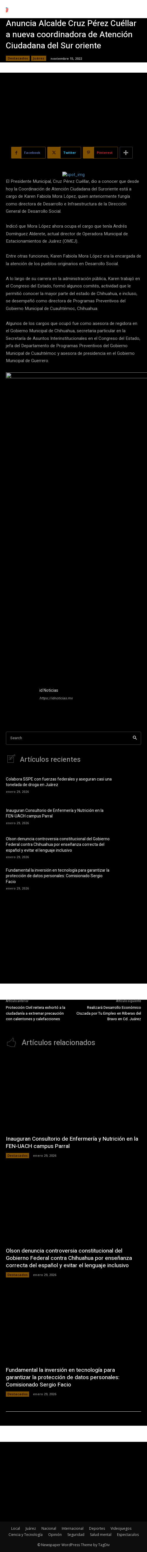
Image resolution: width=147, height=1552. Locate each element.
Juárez (38, 58)
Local (15, 1528)
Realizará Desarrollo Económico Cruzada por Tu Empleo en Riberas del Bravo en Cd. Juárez (108, 1013)
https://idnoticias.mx (56, 698)
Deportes (97, 1528)
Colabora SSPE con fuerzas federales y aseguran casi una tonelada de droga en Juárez (59, 782)
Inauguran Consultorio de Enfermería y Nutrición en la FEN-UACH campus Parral (54, 813)
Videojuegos (121, 1528)
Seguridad (75, 1534)
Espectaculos (128, 1534)
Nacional (48, 1528)
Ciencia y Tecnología (26, 1534)
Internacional (72, 1528)
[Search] (134, 738)
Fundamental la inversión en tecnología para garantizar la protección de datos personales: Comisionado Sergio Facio (57, 876)
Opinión (55, 1534)
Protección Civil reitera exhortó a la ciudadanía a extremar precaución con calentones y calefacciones (35, 1013)
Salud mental (100, 1534)
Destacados (18, 58)
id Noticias (48, 690)
